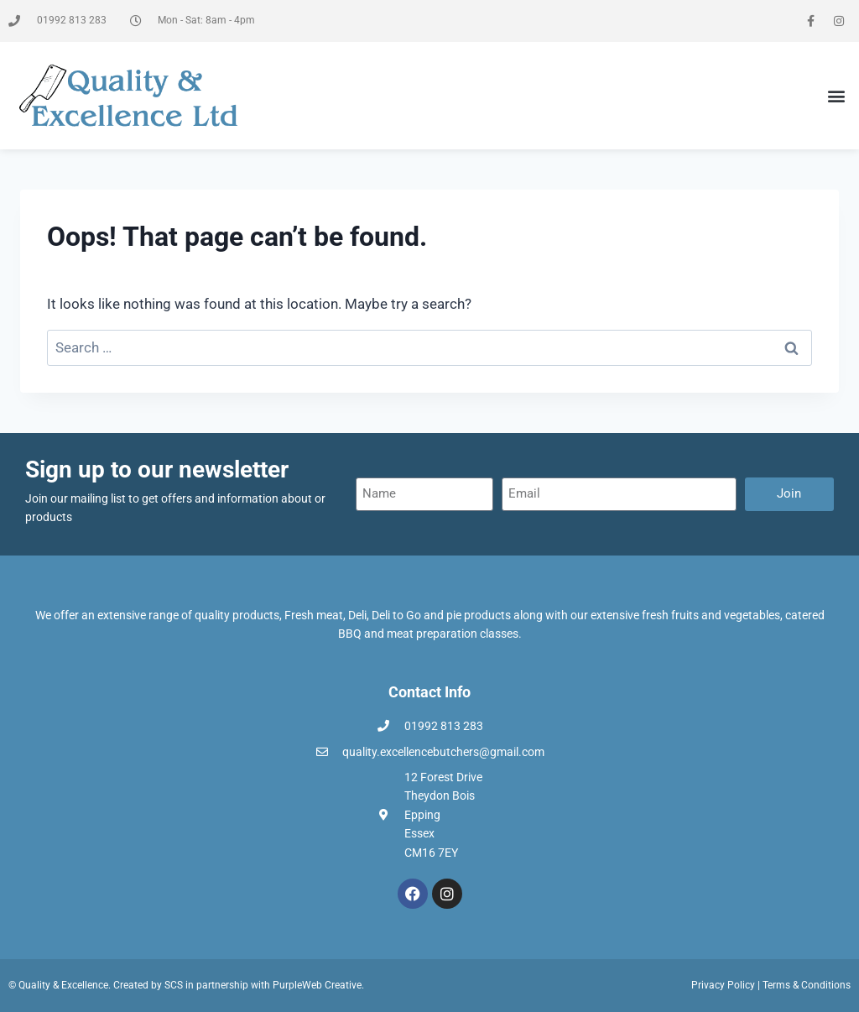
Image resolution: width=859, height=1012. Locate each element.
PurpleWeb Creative (317, 985)
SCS (173, 985)
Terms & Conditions (807, 985)
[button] (837, 96)
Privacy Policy (723, 985)
